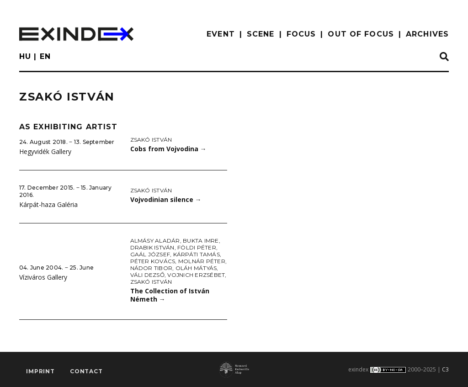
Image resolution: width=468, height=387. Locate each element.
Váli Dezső (147, 274)
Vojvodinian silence (166, 199)
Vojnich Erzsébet (196, 274)
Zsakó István (151, 139)
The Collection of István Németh (169, 295)
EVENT (221, 34)
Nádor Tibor (151, 268)
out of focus (361, 34)
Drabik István (152, 247)
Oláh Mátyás (196, 268)
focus (301, 34)
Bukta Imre (200, 240)
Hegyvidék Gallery (45, 151)
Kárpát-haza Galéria (48, 204)
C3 (445, 369)
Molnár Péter (201, 261)
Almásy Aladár (155, 240)
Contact (86, 371)
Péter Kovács (153, 261)
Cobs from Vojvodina (168, 148)
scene (261, 34)
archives (427, 34)
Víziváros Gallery (43, 277)
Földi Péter (196, 247)
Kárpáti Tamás (196, 254)
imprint (40, 371)
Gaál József (150, 254)
